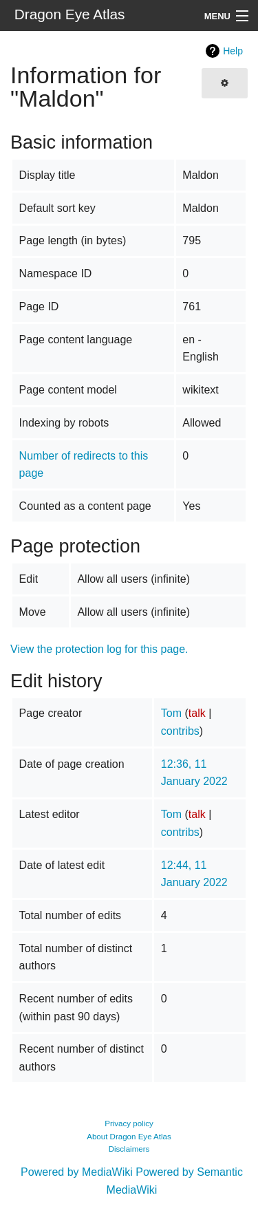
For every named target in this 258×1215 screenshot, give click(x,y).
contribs (180, 731)
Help (233, 50)
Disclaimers (129, 1149)
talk (197, 713)
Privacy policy (129, 1123)
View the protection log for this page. (99, 649)
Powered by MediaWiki (77, 1172)
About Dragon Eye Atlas (129, 1136)
